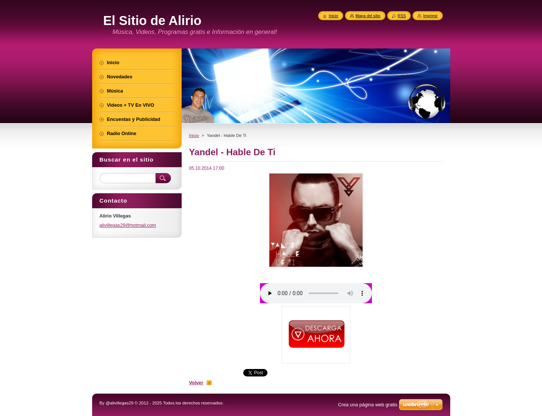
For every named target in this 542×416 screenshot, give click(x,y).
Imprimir (430, 15)
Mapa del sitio (367, 15)
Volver (196, 382)
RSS (402, 15)
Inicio (194, 135)
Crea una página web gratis (367, 404)
